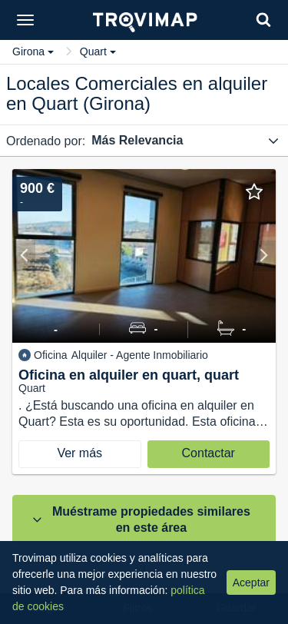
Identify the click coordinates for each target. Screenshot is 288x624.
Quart (98, 51)
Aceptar (251, 582)
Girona (33, 51)
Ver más (79, 453)
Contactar (208, 453)
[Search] (263, 19)
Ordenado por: (45, 141)
